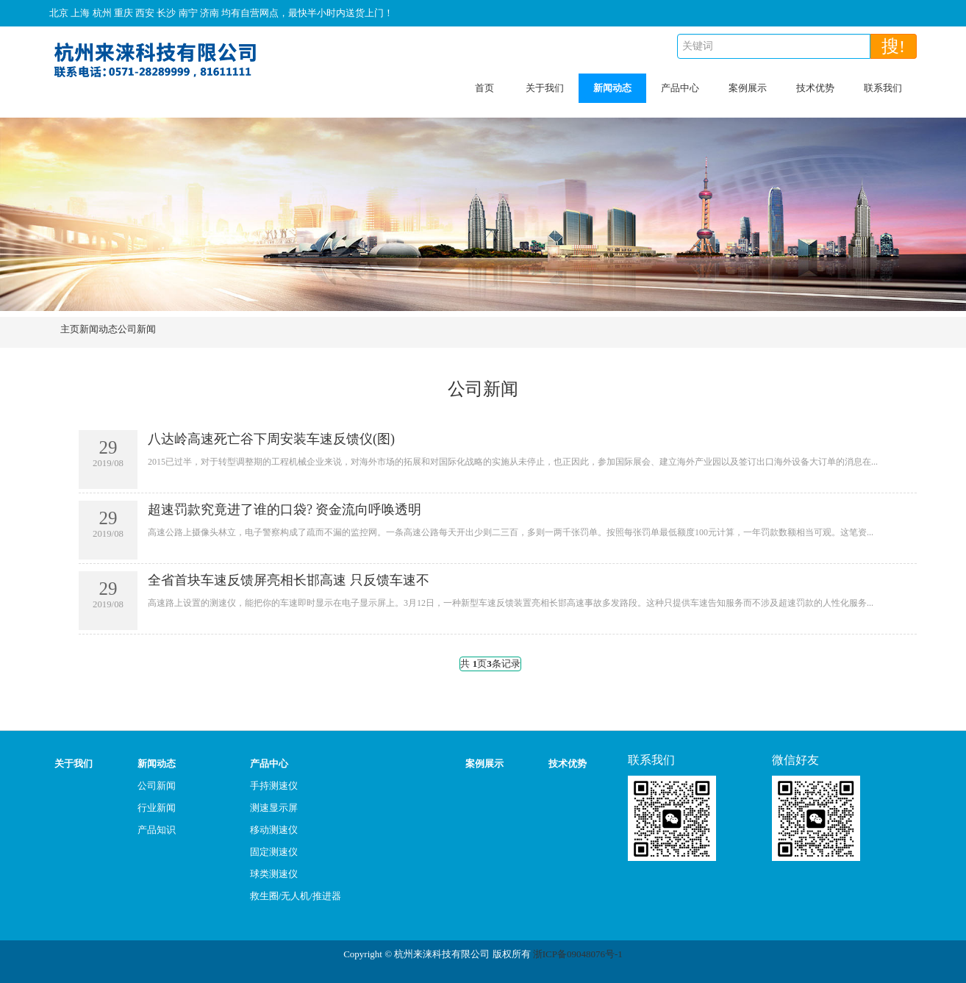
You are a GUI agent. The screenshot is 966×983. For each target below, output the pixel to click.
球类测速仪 (274, 873)
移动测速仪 (274, 829)
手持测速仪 (274, 785)
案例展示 (748, 87)
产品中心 (680, 87)
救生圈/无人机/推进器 (295, 895)
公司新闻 (137, 329)
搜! (893, 46)
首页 (484, 87)
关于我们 (545, 87)
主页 (69, 329)
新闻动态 (612, 87)
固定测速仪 (274, 851)
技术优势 (815, 87)
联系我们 (883, 87)
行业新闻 (156, 807)
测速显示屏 (274, 807)
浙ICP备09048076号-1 (578, 953)
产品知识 (156, 829)
